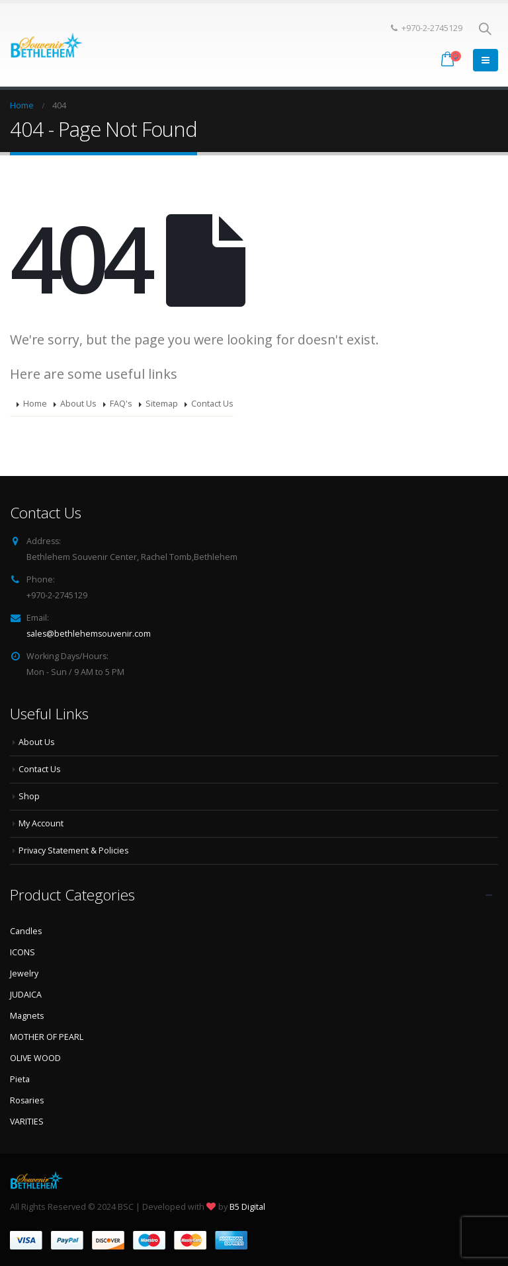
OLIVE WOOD (36, 1058)
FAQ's (121, 403)
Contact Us (212, 403)
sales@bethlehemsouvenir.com (89, 633)
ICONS (22, 952)
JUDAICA (26, 994)
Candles (26, 931)
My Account (41, 823)
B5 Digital (247, 1206)
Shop (29, 796)
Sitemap (162, 403)
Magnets (27, 1015)
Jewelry (24, 973)
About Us (78, 403)
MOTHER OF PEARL (46, 1037)
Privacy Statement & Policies (74, 850)
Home (35, 403)
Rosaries (27, 1100)
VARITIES (27, 1121)
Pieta (20, 1079)
